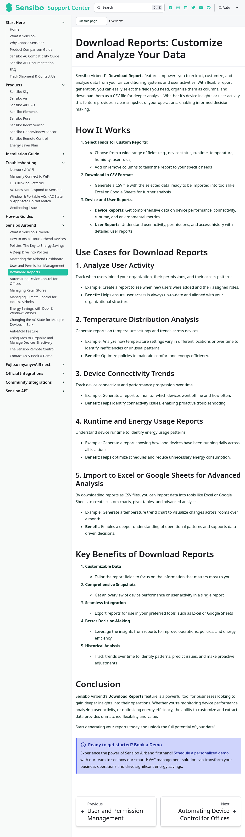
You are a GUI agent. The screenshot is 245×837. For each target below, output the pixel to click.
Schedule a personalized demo (201, 753)
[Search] (129, 7)
